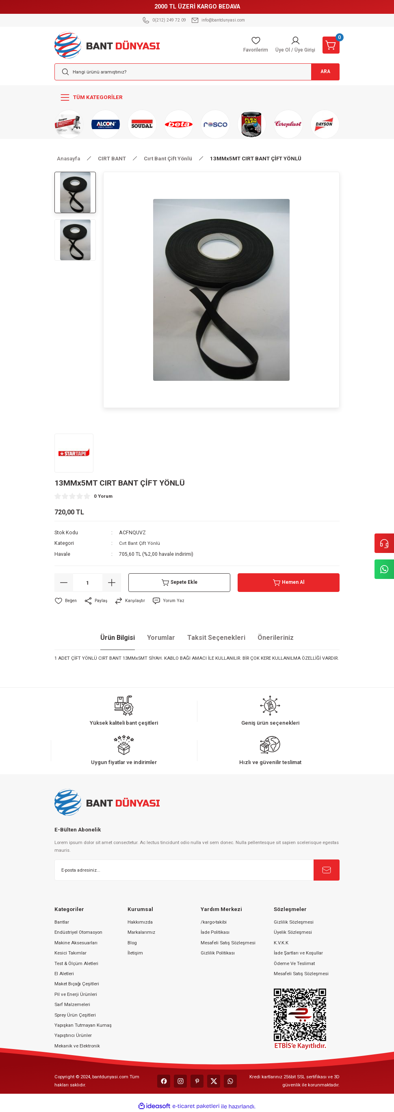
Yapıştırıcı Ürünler (73, 1035)
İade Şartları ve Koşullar (298, 953)
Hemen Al (288, 583)
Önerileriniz (276, 637)
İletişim (135, 953)
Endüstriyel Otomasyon (78, 932)
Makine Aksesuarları (75, 943)
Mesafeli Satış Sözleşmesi (228, 943)
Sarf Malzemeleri (72, 1004)
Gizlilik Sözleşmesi (294, 922)
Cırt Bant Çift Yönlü (140, 543)
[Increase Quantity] (111, 582)
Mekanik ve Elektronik (77, 1046)
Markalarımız (141, 932)
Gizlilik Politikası (218, 953)
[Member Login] (293, 45)
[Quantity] (87, 582)
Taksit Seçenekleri (216, 637)
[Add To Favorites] (66, 601)
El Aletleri (64, 973)
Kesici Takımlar (70, 953)
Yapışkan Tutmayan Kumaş (83, 1025)
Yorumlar (161, 637)
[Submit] (327, 870)
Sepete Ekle (179, 583)
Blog (132, 943)
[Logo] (107, 45)
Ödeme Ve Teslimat (294, 963)
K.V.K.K (281, 943)
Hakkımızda (140, 922)
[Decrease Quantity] (63, 582)
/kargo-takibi (214, 922)
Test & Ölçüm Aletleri (76, 963)
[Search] (197, 71)
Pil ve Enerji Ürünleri (75, 994)
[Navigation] (197, 97)
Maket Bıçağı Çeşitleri (76, 984)
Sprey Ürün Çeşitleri (75, 1015)
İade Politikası (215, 932)
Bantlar (61, 922)
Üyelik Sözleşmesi (293, 932)
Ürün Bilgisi (117, 637)
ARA (320, 72)
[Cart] (331, 45)
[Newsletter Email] (197, 870)
